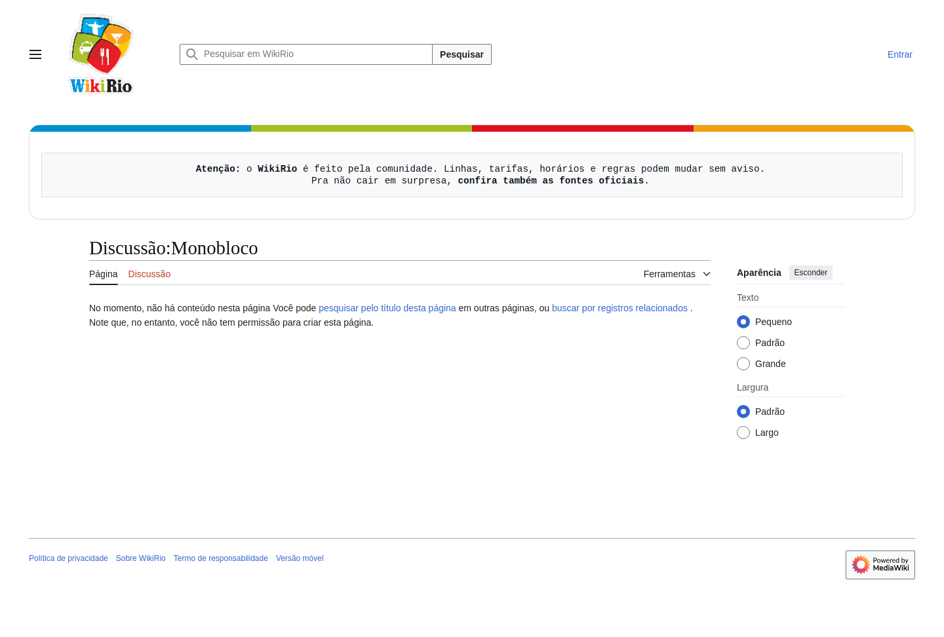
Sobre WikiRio (141, 558)
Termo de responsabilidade (221, 558)
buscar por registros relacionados (620, 308)
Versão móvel (300, 558)
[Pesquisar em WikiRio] (306, 54)
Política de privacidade (68, 558)
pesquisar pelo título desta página (387, 308)
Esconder (811, 272)
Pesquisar (462, 54)
